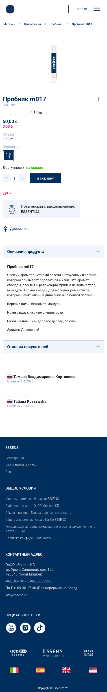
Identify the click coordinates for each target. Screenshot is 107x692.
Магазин (9, 24)
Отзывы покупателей (27, 346)
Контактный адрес (23, 554)
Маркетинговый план (20, 465)
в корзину (45, 178)
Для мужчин (32, 24)
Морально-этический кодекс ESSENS (32, 499)
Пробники (56, 24)
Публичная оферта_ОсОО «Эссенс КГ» (32, 505)
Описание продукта (25, 251)
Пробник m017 (82, 24)
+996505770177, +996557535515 (28, 581)
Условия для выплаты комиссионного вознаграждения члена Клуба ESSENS (50, 529)
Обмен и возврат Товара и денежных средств (38, 512)
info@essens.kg (16, 595)
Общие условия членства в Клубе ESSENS (35, 519)
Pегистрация (14, 458)
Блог (8, 472)
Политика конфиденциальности (28, 538)
